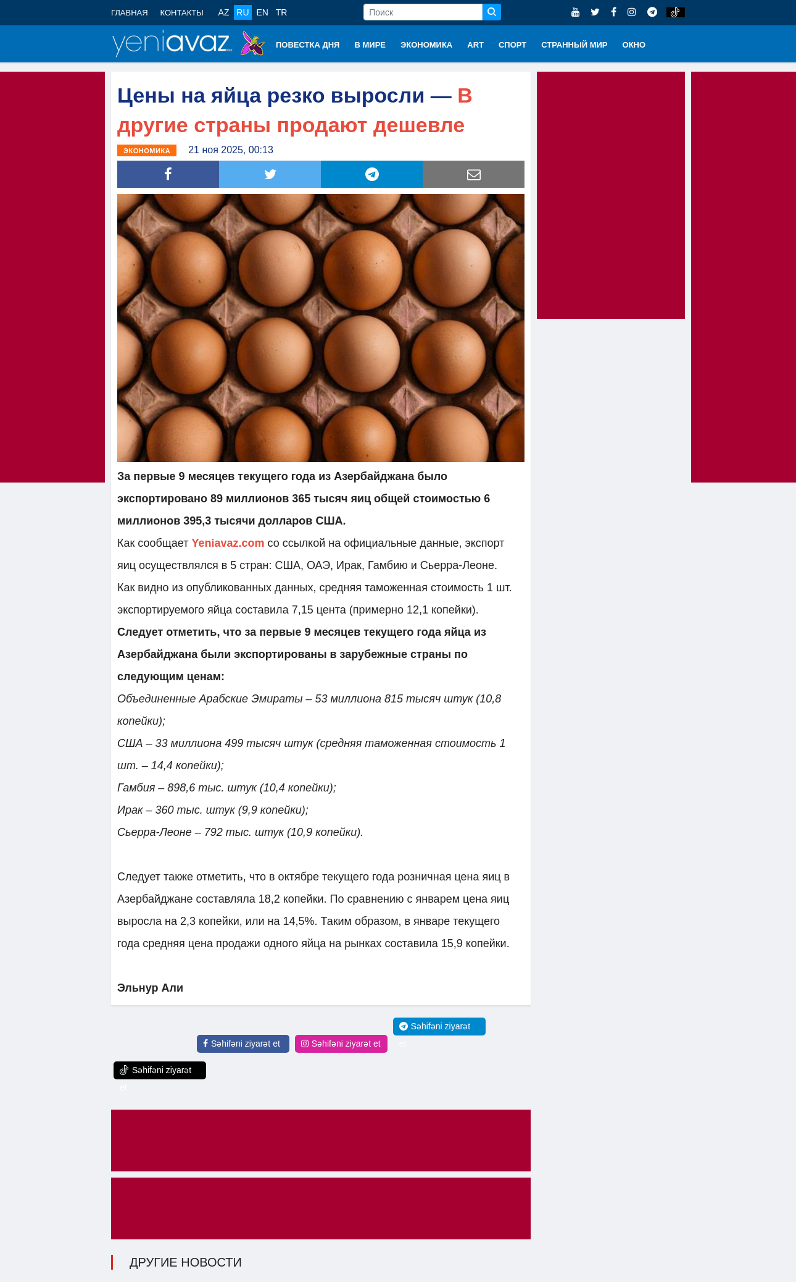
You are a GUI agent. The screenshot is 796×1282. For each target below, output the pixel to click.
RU (242, 12)
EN (262, 12)
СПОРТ (512, 44)
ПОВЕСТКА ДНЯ (307, 44)
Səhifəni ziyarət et (241, 1043)
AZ (224, 12)
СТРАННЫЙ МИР (574, 44)
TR (282, 12)
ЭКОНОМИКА (426, 44)
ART (475, 44)
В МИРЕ (370, 44)
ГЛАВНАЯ (129, 12)
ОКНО (634, 44)
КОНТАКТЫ (182, 12)
